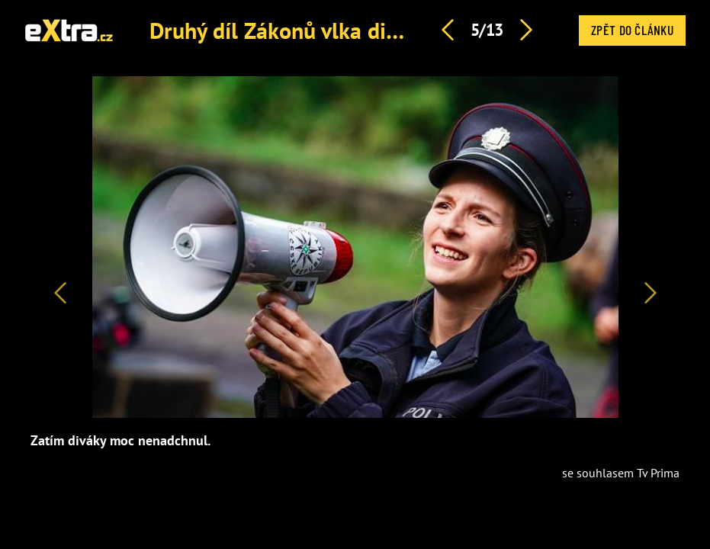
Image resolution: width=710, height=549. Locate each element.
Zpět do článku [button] (632, 29)
